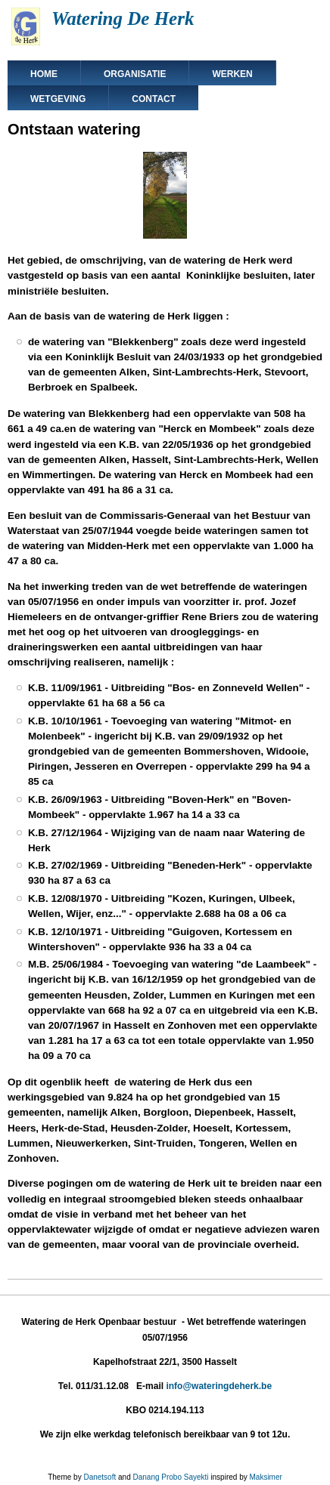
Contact (154, 99)
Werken (232, 74)
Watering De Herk (122, 18)
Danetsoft (99, 1477)
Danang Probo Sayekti (170, 1477)
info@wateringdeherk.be (219, 1386)
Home (44, 74)
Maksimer (265, 1477)
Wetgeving (58, 99)
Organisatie (135, 74)
